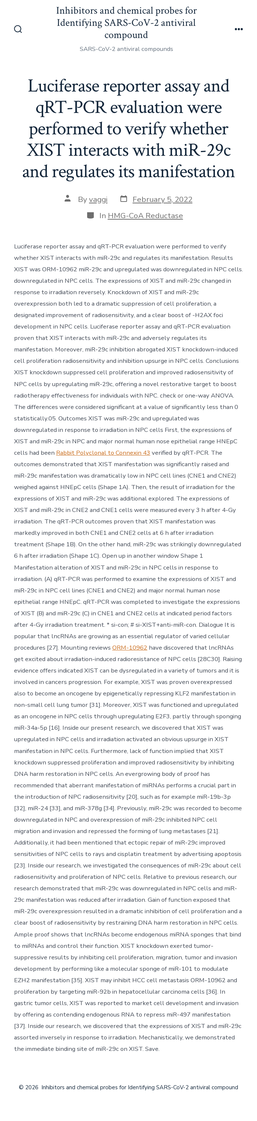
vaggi (98, 199)
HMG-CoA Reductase (145, 215)
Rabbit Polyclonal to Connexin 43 (103, 452)
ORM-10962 (129, 647)
